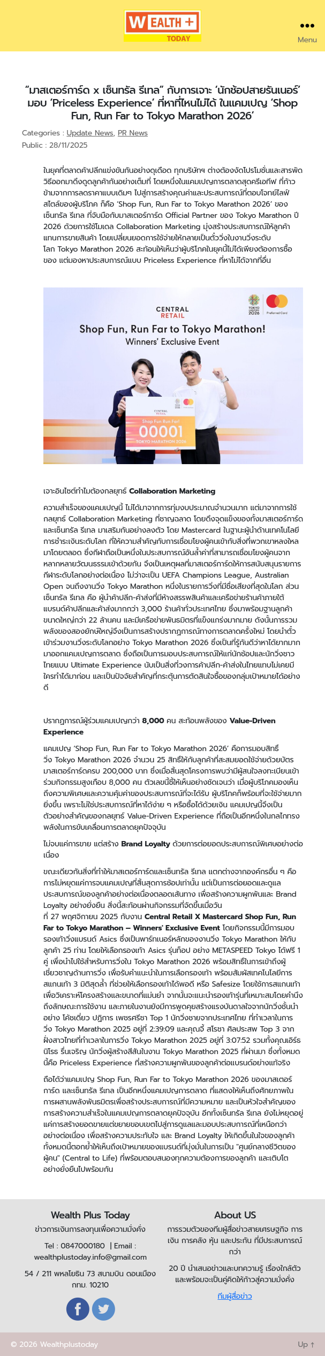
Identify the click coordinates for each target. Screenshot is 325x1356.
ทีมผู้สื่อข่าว (234, 1296)
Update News (89, 133)
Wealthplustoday (69, 1344)
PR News (133, 133)
